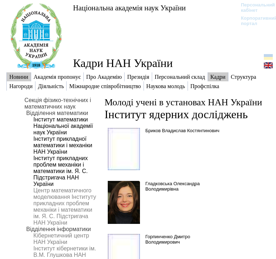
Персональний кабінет (254, 7)
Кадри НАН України (123, 63)
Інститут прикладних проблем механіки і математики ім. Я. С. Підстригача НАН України (60, 171)
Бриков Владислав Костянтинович (182, 130)
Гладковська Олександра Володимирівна (172, 186)
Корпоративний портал (254, 20)
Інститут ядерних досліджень (176, 114)
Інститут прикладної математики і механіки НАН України (62, 145)
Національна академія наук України (129, 8)
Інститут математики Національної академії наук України (63, 125)
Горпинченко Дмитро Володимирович (167, 239)
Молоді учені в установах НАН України (183, 102)
